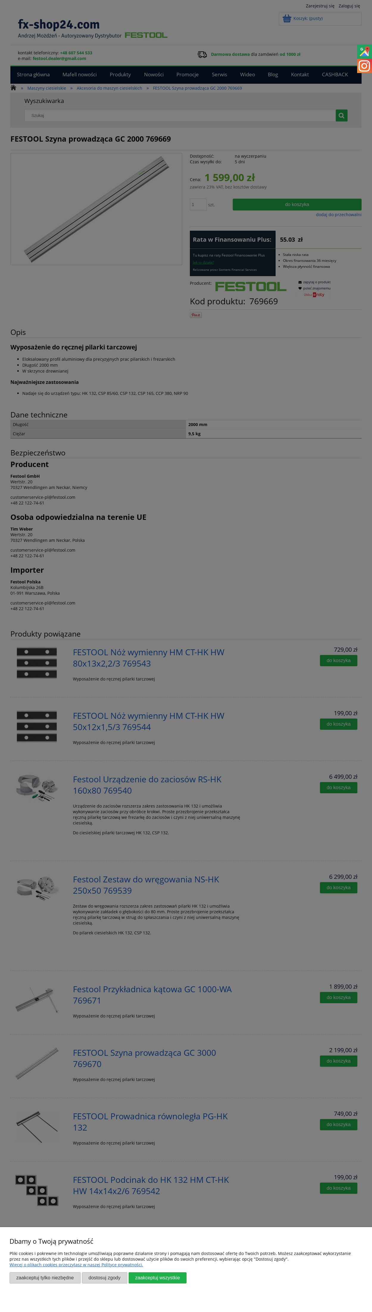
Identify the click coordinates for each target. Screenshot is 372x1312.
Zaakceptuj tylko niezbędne (45, 1277)
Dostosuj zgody (104, 1277)
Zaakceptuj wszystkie (157, 1277)
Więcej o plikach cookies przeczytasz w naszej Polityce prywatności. (76, 1264)
